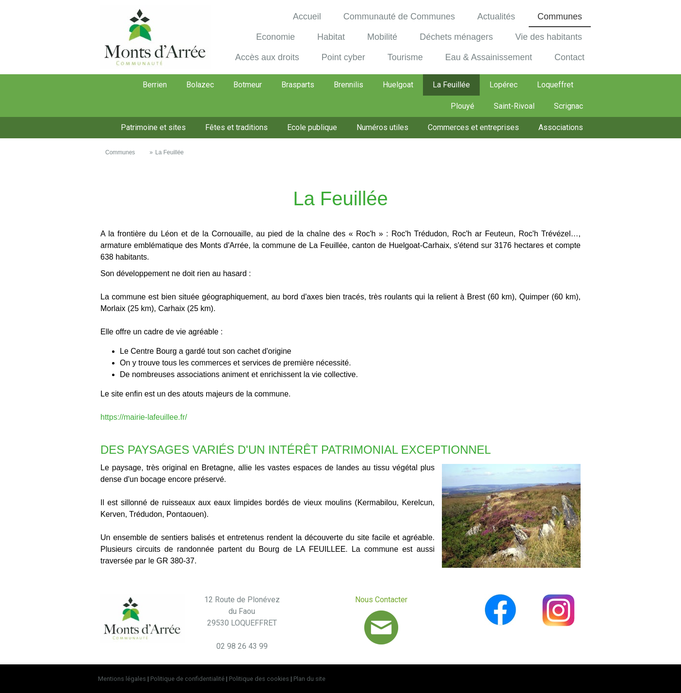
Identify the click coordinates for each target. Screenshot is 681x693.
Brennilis (348, 84)
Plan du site (309, 678)
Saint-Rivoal (514, 106)
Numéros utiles (382, 127)
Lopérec (503, 84)
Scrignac (568, 106)
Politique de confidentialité (187, 678)
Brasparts (297, 84)
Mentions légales (122, 678)
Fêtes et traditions (236, 127)
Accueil (307, 16)
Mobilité (382, 37)
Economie (275, 37)
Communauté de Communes (399, 16)
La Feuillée (451, 84)
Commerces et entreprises (473, 127)
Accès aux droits (267, 57)
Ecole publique (312, 127)
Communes (559, 16)
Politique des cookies (259, 678)
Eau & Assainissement (488, 57)
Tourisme (405, 57)
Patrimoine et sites (153, 127)
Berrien (155, 84)
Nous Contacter (381, 599)
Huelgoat (398, 84)
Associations (560, 127)
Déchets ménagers (456, 37)
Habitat (331, 37)
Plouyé (462, 106)
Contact (569, 57)
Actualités (496, 16)
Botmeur (247, 84)
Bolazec (200, 84)
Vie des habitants (548, 37)
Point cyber (343, 57)
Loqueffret (555, 84)
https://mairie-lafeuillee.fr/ (143, 417)
